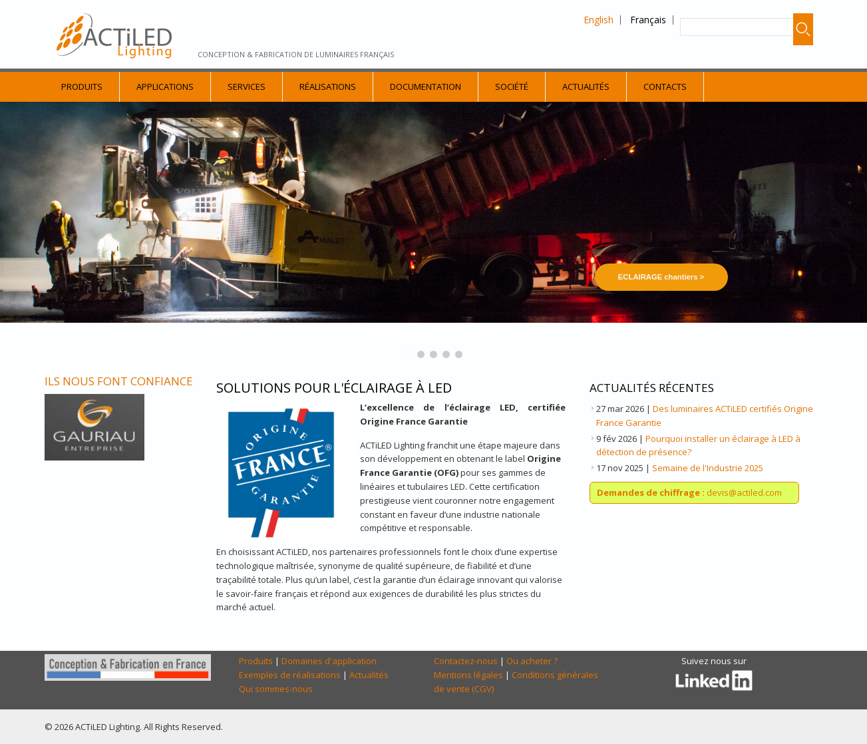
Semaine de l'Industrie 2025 (707, 468)
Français (648, 19)
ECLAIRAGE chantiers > (661, 277)
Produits (81, 87)
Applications (165, 87)
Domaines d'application (329, 661)
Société (511, 87)
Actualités (585, 87)
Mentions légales (468, 675)
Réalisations (327, 87)
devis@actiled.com (689, 492)
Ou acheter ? (532, 661)
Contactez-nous (466, 661)
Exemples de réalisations (290, 675)
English (598, 19)
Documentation (425, 87)
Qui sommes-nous (276, 689)
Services (246, 87)
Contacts (665, 87)
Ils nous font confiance (119, 381)
